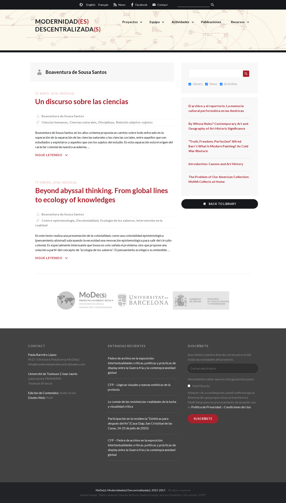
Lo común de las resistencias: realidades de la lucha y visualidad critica (142, 404)
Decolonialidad (87, 220)
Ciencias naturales (83, 122)
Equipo (155, 22)
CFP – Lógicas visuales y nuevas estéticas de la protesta (139, 387)
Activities (228, 84)
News (211, 84)
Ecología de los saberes (117, 220)
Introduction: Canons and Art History (215, 164)
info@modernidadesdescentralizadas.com (56, 364)
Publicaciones (211, 22)
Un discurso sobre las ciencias (81, 101)
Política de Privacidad (206, 407)
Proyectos (130, 22)
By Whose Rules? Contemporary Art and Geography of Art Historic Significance (218, 126)
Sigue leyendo (58, 155)
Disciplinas (106, 122)
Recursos (238, 22)
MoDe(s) (67, 93)
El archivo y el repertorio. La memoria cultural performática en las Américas (216, 108)
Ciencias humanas (55, 122)
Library (195, 84)
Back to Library (219, 204)
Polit (49, 397)
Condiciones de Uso (237, 407)
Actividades (180, 22)
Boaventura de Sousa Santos (63, 116)
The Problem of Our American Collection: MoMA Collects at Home (218, 179)
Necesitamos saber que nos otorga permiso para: (221, 379)
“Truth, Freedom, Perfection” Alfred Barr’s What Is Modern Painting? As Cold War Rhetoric (218, 146)
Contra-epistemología (58, 220)
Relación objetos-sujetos (134, 122)
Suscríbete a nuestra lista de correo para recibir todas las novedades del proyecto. (220, 357)
